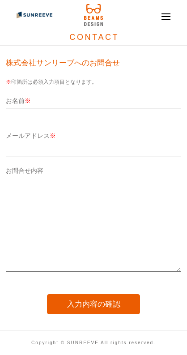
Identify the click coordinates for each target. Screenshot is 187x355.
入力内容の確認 (93, 304)
